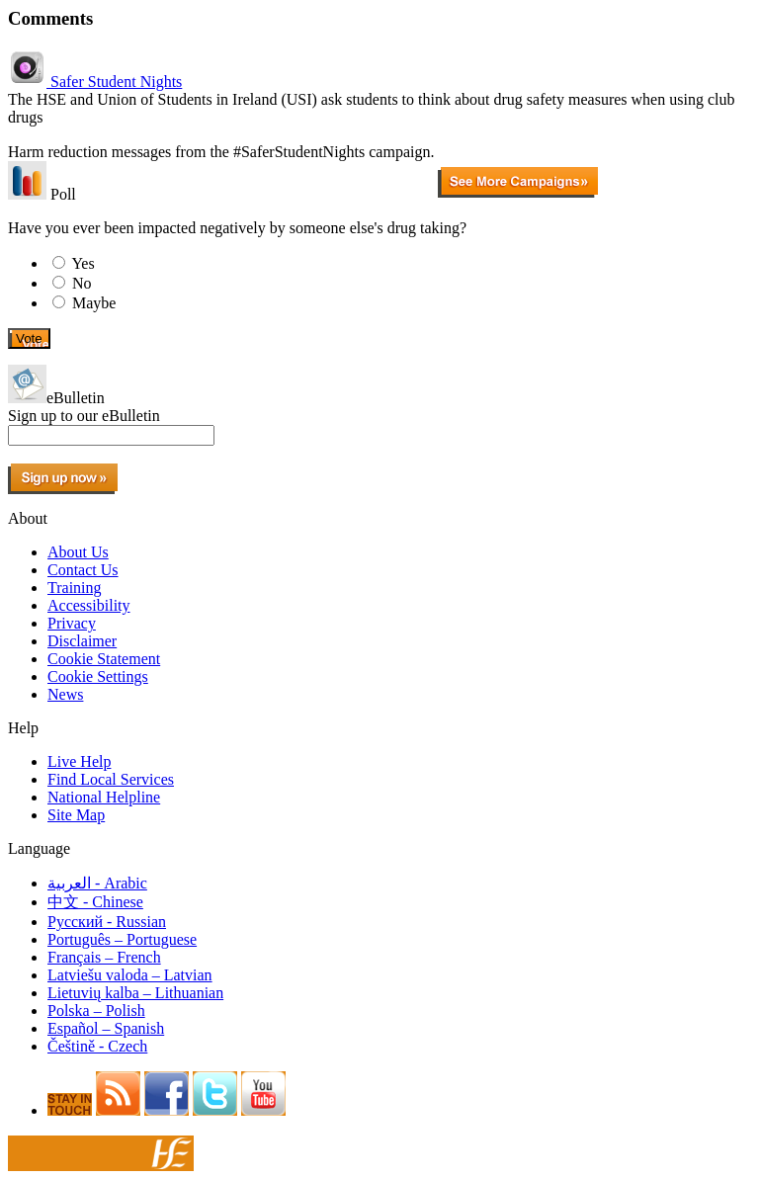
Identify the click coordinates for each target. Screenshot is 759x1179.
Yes (82, 263)
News (65, 694)
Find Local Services (110, 779)
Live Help (79, 761)
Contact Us (83, 569)
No (82, 283)
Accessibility (88, 605)
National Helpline (103, 797)
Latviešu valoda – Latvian (129, 975)
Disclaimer (82, 640)
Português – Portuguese (122, 939)
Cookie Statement (103, 658)
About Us (78, 552)
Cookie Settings (97, 676)
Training (74, 587)
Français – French (104, 957)
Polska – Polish (96, 1010)
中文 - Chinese (95, 901)
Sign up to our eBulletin (84, 415)
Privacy (71, 623)
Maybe (94, 303)
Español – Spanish (105, 1028)
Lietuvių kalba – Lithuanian (135, 992)
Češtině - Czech (97, 1046)
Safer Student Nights (95, 81)
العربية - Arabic (97, 883)
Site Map (76, 814)
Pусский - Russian (106, 921)
